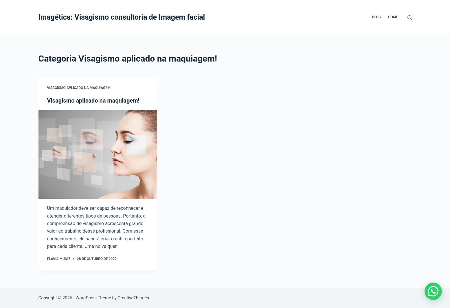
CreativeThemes (133, 297)
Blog (376, 17)
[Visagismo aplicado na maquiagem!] (97, 154)
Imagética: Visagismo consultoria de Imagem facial (121, 17)
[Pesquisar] (409, 17)
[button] (433, 291)
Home (393, 17)
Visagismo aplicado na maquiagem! (79, 88)
